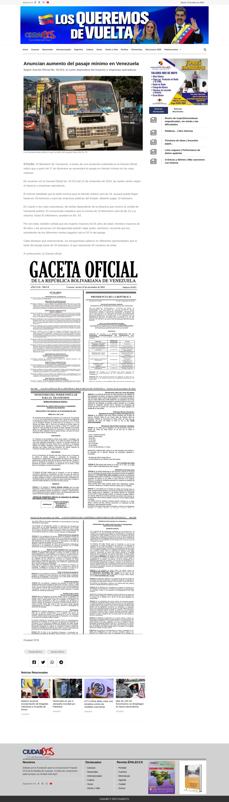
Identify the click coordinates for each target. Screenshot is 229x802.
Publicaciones (171, 50)
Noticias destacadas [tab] (158, 110)
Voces (99, 50)
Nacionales (47, 50)
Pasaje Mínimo (35, 652)
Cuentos (123, 772)
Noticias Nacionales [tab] (178, 110)
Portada (122, 768)
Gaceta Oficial (57, 652)
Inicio (25, 50)
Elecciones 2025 (153, 50)
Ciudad (122, 784)
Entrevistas (136, 50)
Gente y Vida (111, 50)
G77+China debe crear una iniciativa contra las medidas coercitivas (98, 704)
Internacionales (63, 50)
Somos (122, 788)
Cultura (89, 50)
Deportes (78, 50)
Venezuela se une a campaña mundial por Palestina (64, 704)
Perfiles (124, 50)
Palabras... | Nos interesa (179, 131)
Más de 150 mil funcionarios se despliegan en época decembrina (130, 704)
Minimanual (124, 776)
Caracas (35, 50)
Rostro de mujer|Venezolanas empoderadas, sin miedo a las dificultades (181, 121)
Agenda (122, 780)
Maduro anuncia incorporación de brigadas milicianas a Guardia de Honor (34, 705)
